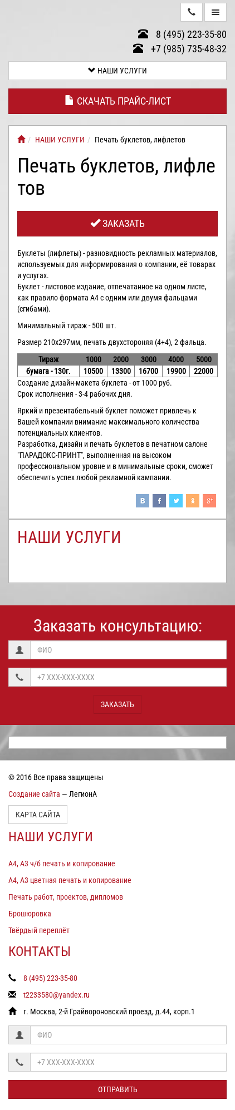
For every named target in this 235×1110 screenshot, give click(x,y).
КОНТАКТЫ (39, 951)
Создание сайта (34, 794)
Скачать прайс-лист (118, 101)
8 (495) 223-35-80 (182, 34)
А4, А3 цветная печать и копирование (69, 880)
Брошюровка (29, 913)
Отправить (118, 1089)
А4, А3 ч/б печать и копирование (61, 863)
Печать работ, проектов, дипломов (65, 896)
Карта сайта (38, 814)
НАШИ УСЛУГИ (117, 70)
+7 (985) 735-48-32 (180, 49)
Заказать (117, 223)
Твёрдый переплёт (39, 930)
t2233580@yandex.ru (56, 994)
